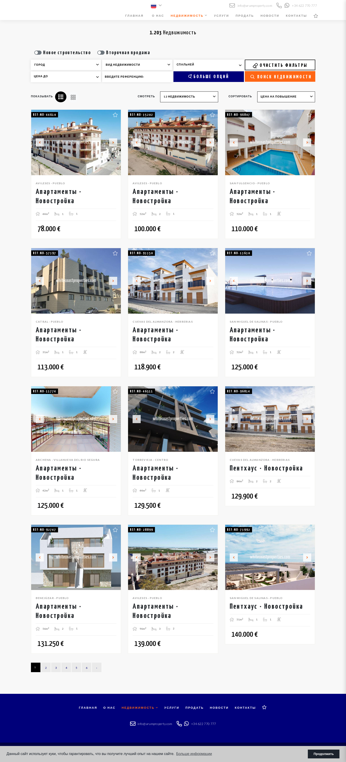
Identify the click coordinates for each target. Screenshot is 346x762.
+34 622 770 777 (301, 5)
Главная (134, 15)
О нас (158, 15)
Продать (245, 15)
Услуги (221, 15)
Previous (37, 142)
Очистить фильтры (279, 65)
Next (115, 142)
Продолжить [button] (324, 754)
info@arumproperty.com (250, 5)
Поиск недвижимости (281, 77)
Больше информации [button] (194, 754)
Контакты (296, 15)
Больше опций (208, 76)
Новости (269, 15)
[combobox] (66, 65)
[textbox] (69, 65)
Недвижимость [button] (189, 15)
